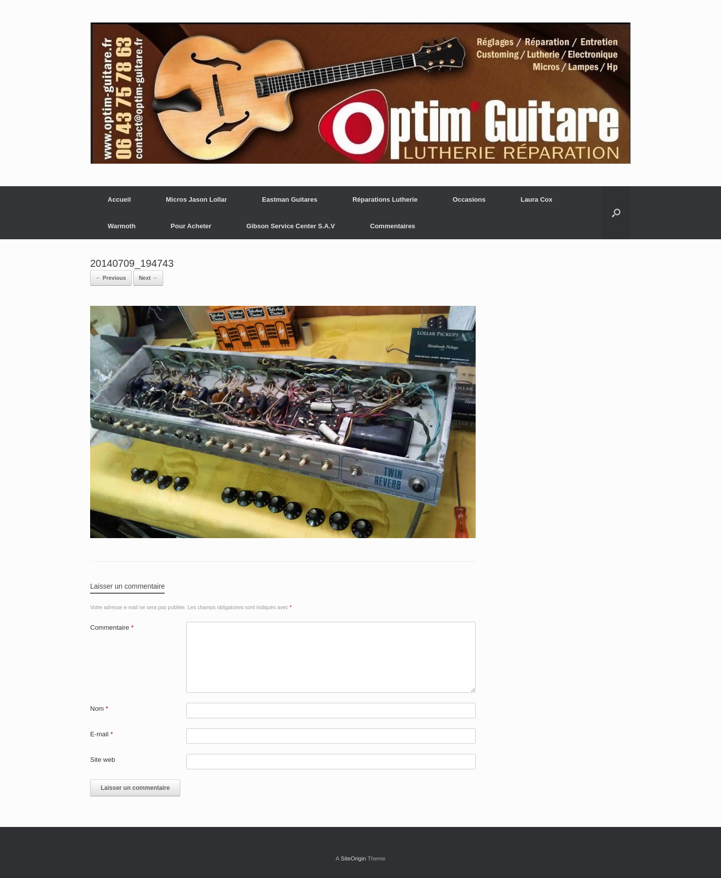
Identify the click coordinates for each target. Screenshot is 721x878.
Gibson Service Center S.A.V (290, 226)
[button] (616, 212)
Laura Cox (537, 199)
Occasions (469, 199)
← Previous (111, 278)
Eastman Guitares (289, 199)
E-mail (101, 734)
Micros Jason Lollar (196, 199)
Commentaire (112, 627)
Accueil (119, 199)
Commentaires (392, 226)
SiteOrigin (353, 858)
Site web (102, 759)
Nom (99, 708)
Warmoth (122, 226)
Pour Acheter (191, 226)
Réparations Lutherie (385, 199)
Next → (148, 278)
